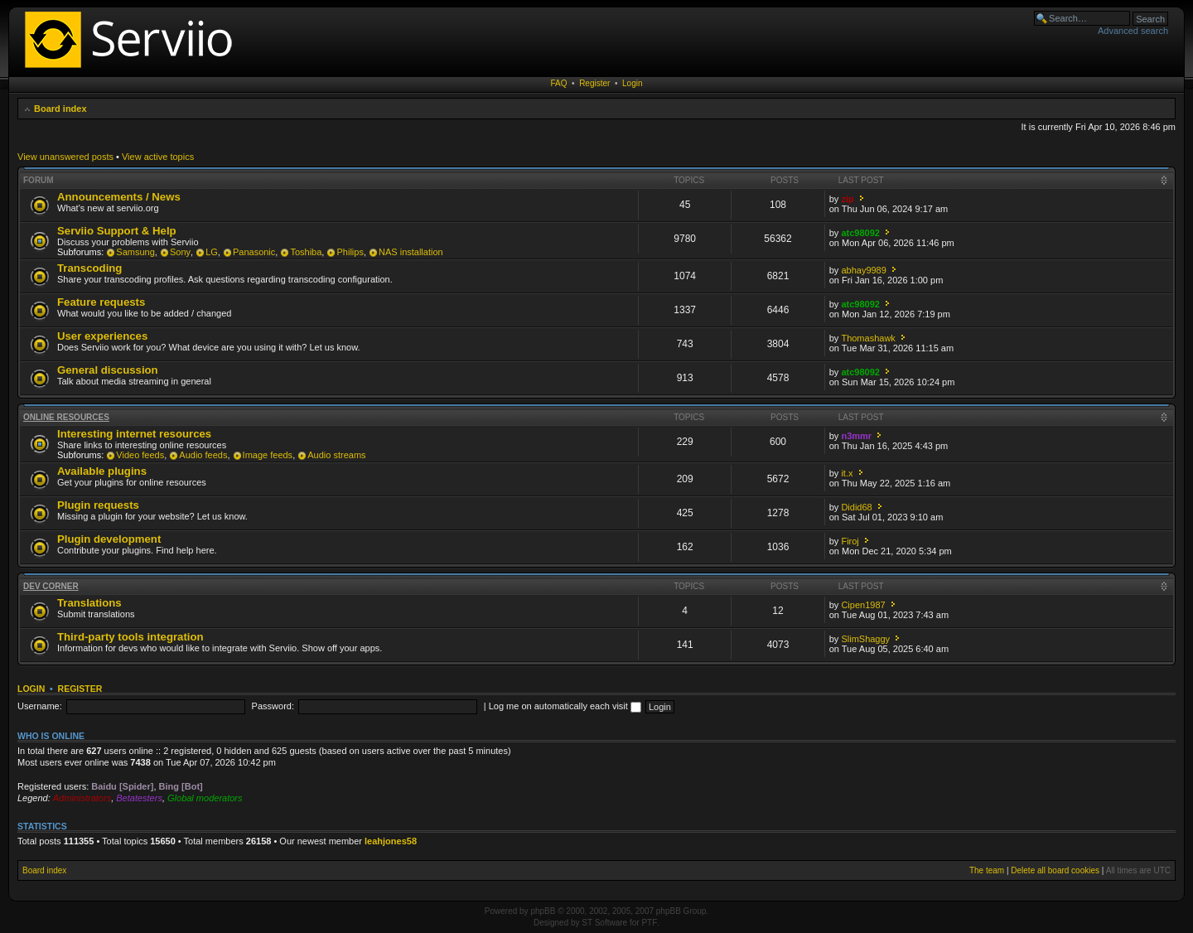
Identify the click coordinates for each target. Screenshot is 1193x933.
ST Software (604, 922)
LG (211, 252)
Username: (39, 706)
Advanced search (1133, 31)
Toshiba (305, 252)
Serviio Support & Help (116, 231)
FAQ (559, 83)
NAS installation (411, 252)
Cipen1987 (863, 605)
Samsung (135, 252)
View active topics (158, 157)
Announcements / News (119, 197)
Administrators (82, 798)
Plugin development (109, 539)
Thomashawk (868, 338)
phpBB (542, 911)
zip (847, 199)
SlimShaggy (865, 639)
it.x (846, 473)
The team (986, 870)
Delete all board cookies (1055, 870)
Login (632, 83)
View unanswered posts (65, 157)
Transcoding (89, 268)
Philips (349, 252)
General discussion (107, 370)
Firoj (849, 541)
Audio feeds (203, 455)
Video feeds (140, 455)
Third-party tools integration (130, 637)
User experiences (102, 336)
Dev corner (51, 586)
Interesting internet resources (134, 434)
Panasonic (254, 252)
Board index (60, 109)
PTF (649, 922)
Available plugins (102, 471)
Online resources (66, 417)
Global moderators (205, 798)
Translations (89, 603)
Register (594, 83)
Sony (180, 252)
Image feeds (268, 455)
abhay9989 (863, 270)
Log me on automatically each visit (565, 706)
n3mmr (856, 436)
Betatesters (139, 798)
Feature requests (101, 302)
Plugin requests (98, 505)
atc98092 (860, 233)
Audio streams (336, 455)
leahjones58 (391, 841)
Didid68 (856, 507)
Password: (273, 706)
